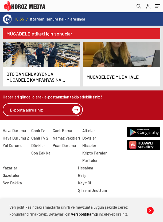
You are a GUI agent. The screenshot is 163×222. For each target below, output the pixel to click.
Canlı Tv (38, 130)
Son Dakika (41, 152)
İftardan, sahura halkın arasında (57, 19)
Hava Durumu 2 (16, 138)
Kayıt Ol (84, 182)
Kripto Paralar (94, 152)
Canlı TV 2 (39, 138)
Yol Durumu (12, 145)
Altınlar (88, 130)
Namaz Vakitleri (66, 138)
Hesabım (85, 167)
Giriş (82, 175)
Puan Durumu (64, 145)
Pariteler (90, 160)
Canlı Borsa (62, 130)
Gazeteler (11, 175)
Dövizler (38, 145)
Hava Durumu (14, 130)
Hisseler (89, 145)
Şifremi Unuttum (92, 190)
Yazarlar (10, 167)
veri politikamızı (84, 214)
